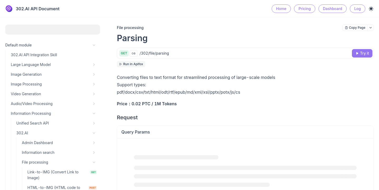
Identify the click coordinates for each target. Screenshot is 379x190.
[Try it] (362, 53)
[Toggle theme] (371, 8)
